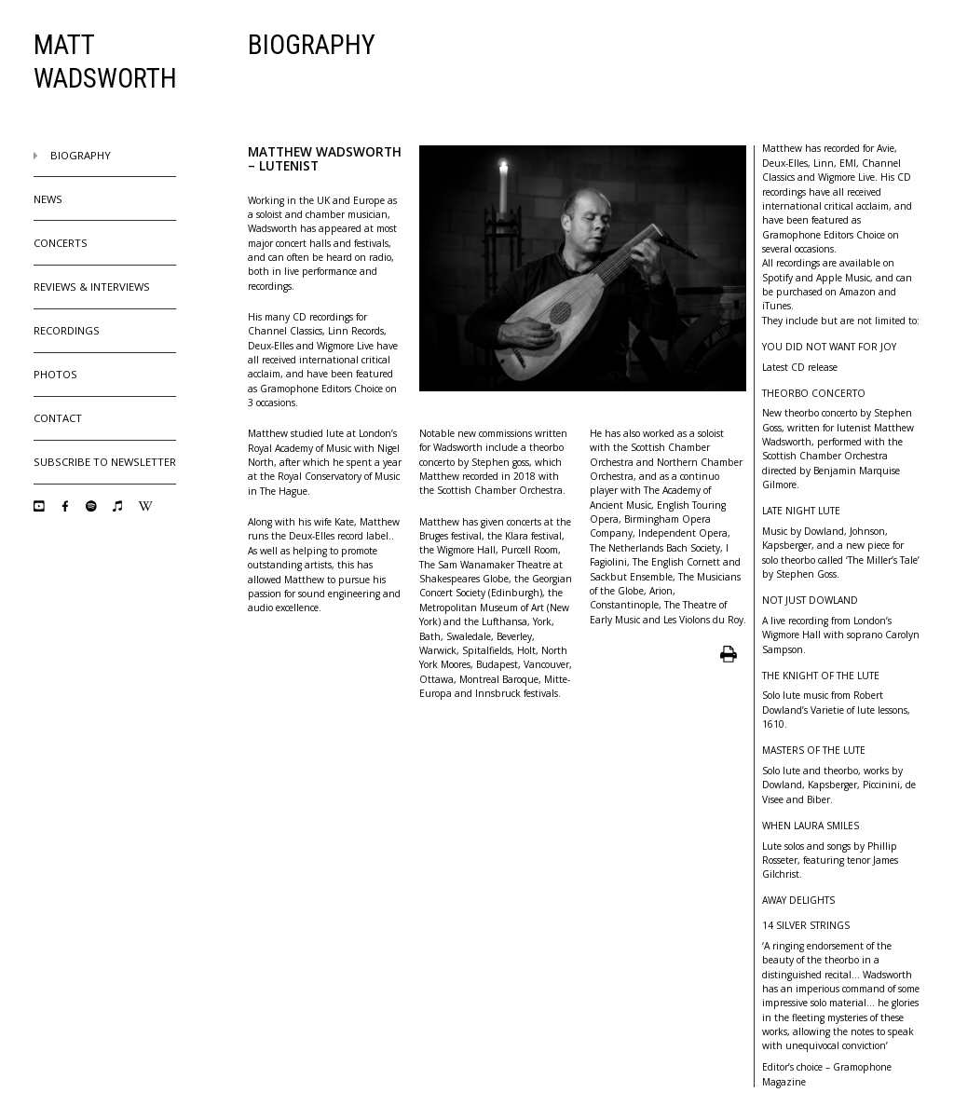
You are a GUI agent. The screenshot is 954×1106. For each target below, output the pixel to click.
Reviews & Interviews (92, 287)
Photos (55, 374)
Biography (72, 155)
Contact (58, 418)
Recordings (67, 330)
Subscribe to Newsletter (105, 462)
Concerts (61, 243)
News (48, 199)
